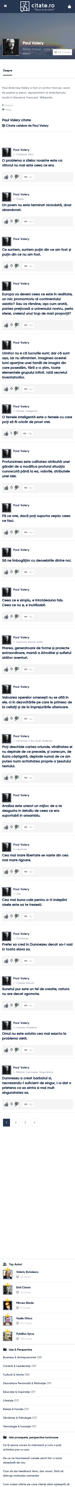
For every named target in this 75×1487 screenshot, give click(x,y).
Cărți (31, 740)
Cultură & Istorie (13, 1374)
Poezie (20, 199)
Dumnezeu (22, 938)
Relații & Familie (13, 1409)
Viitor (30, 154)
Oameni (20, 1027)
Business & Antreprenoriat (19, 1357)
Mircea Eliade (25, 1303)
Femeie (20, 411)
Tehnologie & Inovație (17, 1426)
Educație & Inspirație (16, 1392)
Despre (7, 70)
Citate (62, 52)
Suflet (39, 642)
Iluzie (38, 740)
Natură (30, 983)
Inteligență (31, 411)
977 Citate (24, 1323)
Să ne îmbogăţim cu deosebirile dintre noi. (36, 560)
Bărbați (20, 1072)
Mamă (31, 642)
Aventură (21, 642)
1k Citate (23, 1307)
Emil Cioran (23, 1287)
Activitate (21, 740)
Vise (18, 893)
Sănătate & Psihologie (17, 1418)
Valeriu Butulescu (27, 1272)
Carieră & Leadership (17, 1366)
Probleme (21, 154)
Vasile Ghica (24, 1318)
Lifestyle (8, 1400)
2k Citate (23, 1277)
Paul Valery (33, 43)
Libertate (21, 849)
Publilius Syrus (25, 1334)
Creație (20, 983)
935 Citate (24, 1338)
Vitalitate (47, 740)
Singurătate (46, 1072)
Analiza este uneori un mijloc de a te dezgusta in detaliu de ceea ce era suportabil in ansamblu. (32, 810)
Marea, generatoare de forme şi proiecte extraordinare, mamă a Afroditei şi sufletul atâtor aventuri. (37, 653)
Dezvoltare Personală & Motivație (24, 1383)
